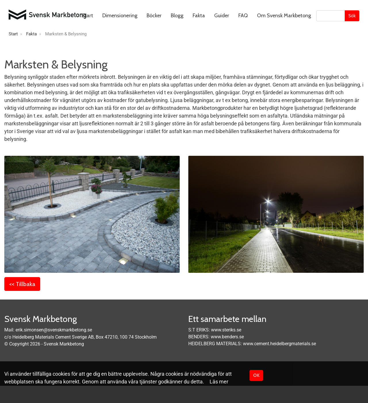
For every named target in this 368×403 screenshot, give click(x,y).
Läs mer (219, 382)
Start (87, 15)
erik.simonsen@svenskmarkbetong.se (54, 330)
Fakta (199, 15)
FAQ (243, 15)
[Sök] (330, 15)
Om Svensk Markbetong (284, 15)
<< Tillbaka (22, 284)
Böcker (154, 15)
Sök (352, 15)
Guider (221, 15)
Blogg (177, 15)
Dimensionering (119, 15)
